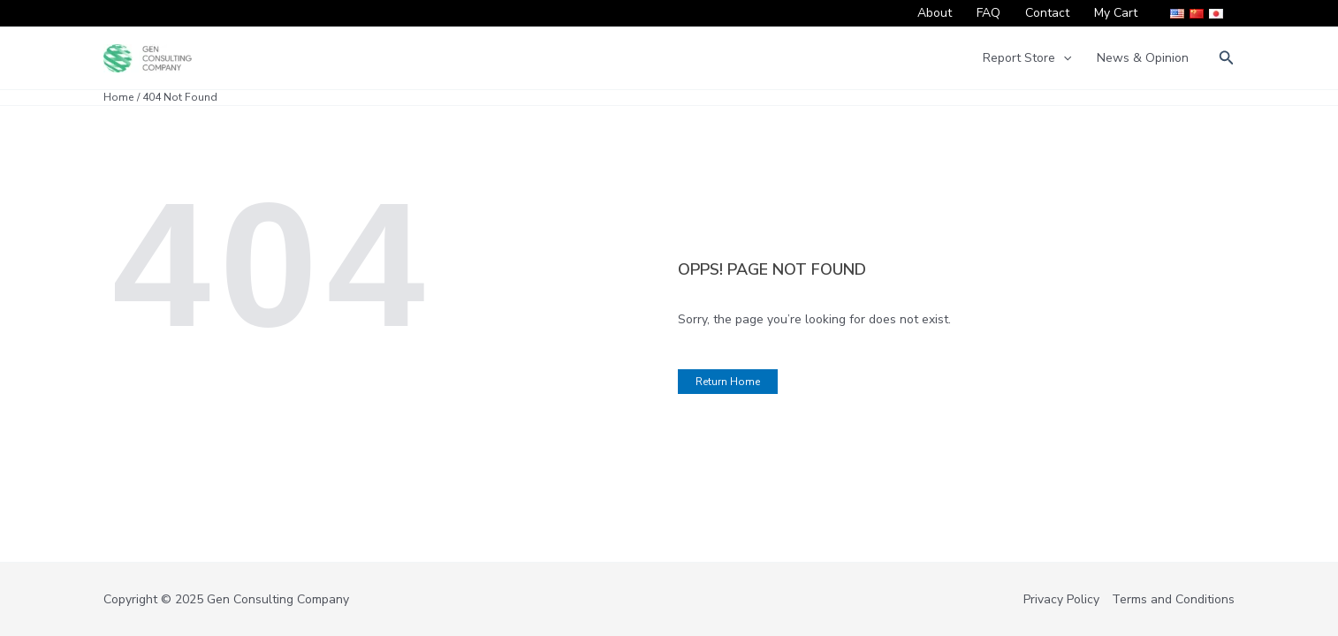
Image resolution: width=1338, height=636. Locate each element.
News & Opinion (1143, 57)
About (934, 12)
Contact (1047, 12)
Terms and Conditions (1173, 599)
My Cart (1115, 12)
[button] (1227, 59)
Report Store (1027, 58)
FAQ (988, 12)
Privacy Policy (1061, 599)
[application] (1063, 58)
